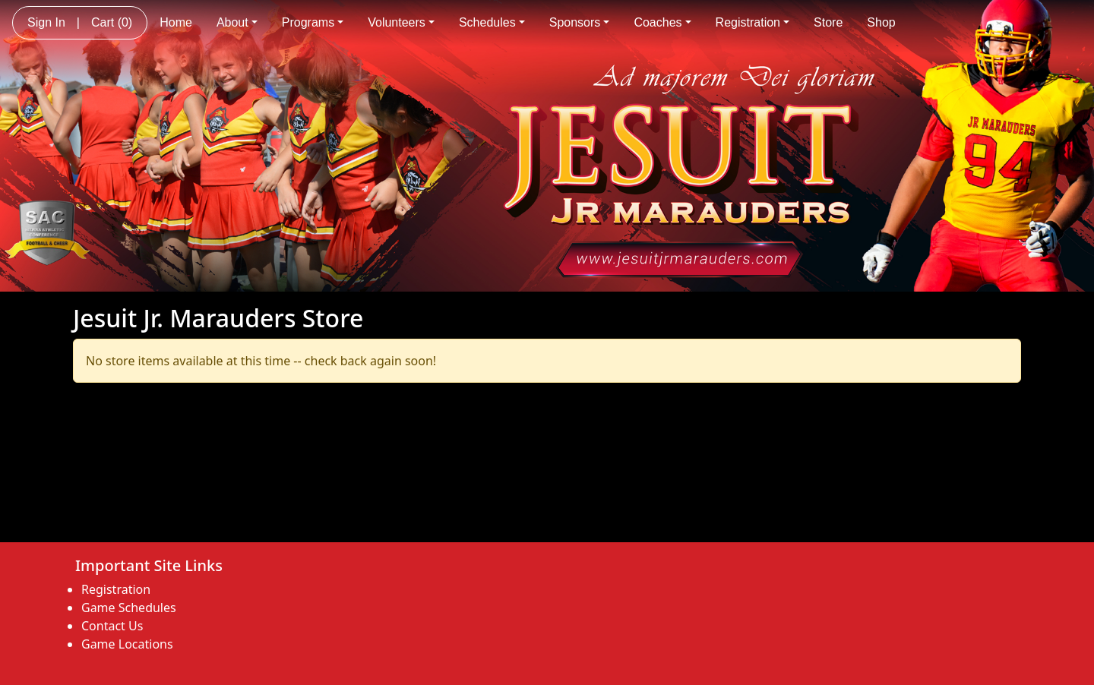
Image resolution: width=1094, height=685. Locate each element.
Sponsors (579, 22)
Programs (312, 22)
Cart (111, 22)
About (237, 22)
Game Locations (127, 644)
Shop (881, 22)
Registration (752, 22)
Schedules (492, 22)
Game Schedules (128, 607)
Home (176, 22)
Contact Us (112, 625)
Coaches (662, 22)
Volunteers (401, 22)
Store (828, 22)
